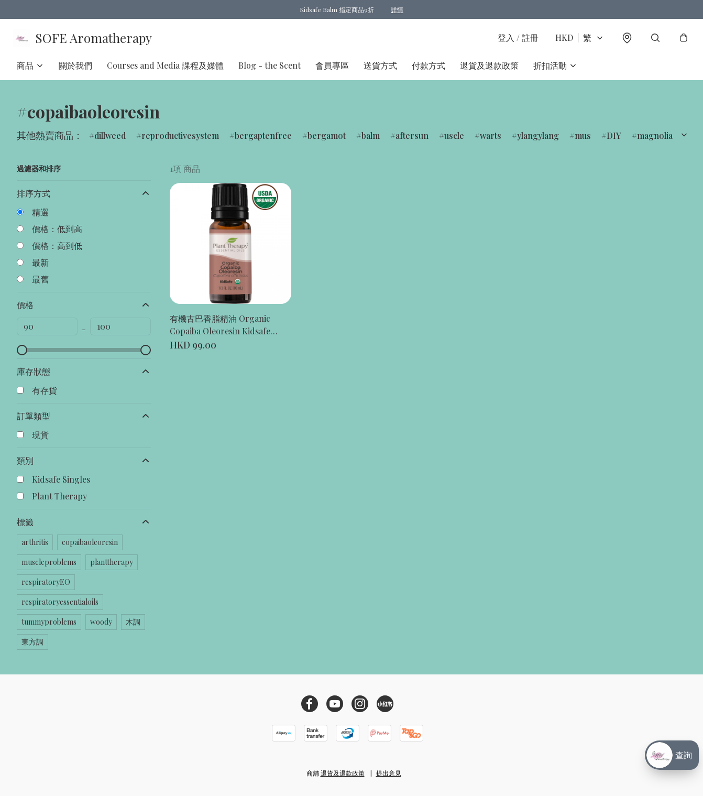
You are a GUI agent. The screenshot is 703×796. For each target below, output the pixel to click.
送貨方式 (380, 71)
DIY (614, 141)
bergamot (326, 141)
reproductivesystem (180, 141)
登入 (514, 40)
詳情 (397, 9)
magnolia (655, 141)
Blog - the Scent (269, 71)
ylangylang (538, 141)
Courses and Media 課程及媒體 (165, 71)
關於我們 (75, 71)
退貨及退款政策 (489, 71)
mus (583, 141)
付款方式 (428, 71)
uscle (454, 141)
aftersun (412, 141)
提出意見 (388, 773)
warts (490, 141)
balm (370, 141)
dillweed (110, 141)
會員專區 (332, 71)
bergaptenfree (263, 141)
